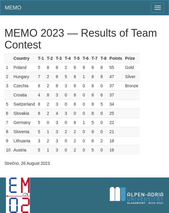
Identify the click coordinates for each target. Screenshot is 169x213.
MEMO (13, 8)
